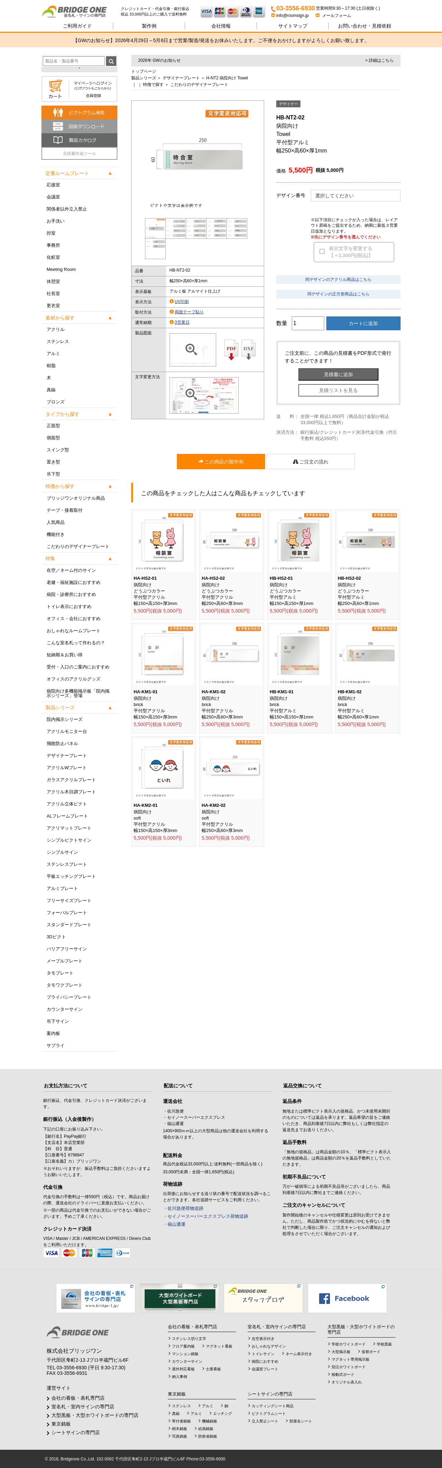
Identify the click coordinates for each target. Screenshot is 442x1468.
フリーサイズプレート (69, 900)
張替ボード (371, 1352)
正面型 (53, 425)
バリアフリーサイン (67, 948)
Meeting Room (61, 269)
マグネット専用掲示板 (350, 1359)
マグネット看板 (219, 1346)
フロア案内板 (183, 1346)
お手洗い (56, 221)
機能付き (56, 534)
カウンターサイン (65, 1009)
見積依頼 (364, 26)
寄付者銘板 (181, 1421)
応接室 (53, 184)
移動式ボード (343, 1374)
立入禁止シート (265, 1421)
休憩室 (53, 281)
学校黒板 (384, 1344)
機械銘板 (209, 1421)
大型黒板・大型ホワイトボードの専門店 (94, 1415)
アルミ (53, 353)
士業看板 (213, 1369)
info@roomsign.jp (290, 15)
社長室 (53, 293)
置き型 (53, 461)
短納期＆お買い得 (65, 654)
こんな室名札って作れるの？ (76, 642)
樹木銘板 (179, 1429)
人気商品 (56, 522)
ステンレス (58, 341)
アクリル (56, 329)
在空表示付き (263, 1339)
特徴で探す (153, 84)
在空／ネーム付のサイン (71, 570)
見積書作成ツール (79, 153)
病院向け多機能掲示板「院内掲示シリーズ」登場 (78, 693)
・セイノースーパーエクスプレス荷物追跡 (205, 1216)
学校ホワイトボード (349, 1344)
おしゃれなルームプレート (73, 630)
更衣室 (53, 305)
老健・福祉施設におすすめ (73, 582)
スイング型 (58, 449)
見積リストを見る (338, 390)
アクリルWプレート (67, 767)
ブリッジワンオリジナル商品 (76, 498)
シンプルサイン (62, 852)
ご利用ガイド (77, 26)
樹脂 (51, 365)
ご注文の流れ (310, 461)
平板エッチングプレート (71, 876)
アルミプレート (62, 888)
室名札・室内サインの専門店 (82, 1406)
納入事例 (179, 1376)
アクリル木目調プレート (71, 791)
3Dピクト (56, 936)
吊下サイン (58, 1021)
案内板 (53, 1033)
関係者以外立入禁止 (67, 209)
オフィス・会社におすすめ (73, 618)
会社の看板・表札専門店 (78, 1398)
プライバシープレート (69, 997)
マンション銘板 (185, 1354)
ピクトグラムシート (269, 1413)
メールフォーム (333, 15)
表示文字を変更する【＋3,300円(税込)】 (351, 252)
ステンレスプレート (67, 864)
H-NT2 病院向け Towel (227, 78)
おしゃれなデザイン (269, 1346)
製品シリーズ (143, 78)
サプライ (56, 1045)
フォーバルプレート (67, 912)
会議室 (53, 196)
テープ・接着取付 (65, 510)
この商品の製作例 (221, 461)
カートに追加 (363, 323)
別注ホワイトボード (349, 1367)
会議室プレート (265, 1369)
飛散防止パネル (62, 743)
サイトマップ (292, 26)
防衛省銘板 (207, 1436)
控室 (51, 233)
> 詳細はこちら (379, 60)
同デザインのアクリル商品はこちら (338, 279)
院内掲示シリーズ (65, 719)
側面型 (53, 437)
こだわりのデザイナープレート (78, 546)
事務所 (53, 245)
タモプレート (60, 973)
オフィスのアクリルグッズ (73, 679)
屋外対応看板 (183, 1369)
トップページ (143, 71)
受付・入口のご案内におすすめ (78, 666)
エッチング (222, 1413)
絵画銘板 (205, 1429)
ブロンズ (56, 401)
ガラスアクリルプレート (71, 779)
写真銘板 (179, 1436)
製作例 (149, 26)
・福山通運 (174, 1224)
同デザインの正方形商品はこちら (338, 294)
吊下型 (53, 474)
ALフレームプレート (67, 816)
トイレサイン (263, 1354)
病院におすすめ (265, 1361)
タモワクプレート (65, 985)
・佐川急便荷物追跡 (183, 1208)
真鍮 (51, 389)
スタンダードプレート (69, 924)
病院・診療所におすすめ (71, 594)
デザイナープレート (67, 755)
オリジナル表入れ (347, 1382)
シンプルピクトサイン (69, 840)
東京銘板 (61, 1424)
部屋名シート (300, 1421)
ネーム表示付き (299, 1354)
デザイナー (288, 104)
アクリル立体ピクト (67, 803)
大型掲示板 (341, 1352)
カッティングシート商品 (273, 1406)
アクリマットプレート (69, 828)
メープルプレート (65, 960)
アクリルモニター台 (67, 731)
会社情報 (221, 26)
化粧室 (53, 257)
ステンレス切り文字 (189, 1339)
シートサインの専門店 (75, 1432)
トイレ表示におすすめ (69, 606)
